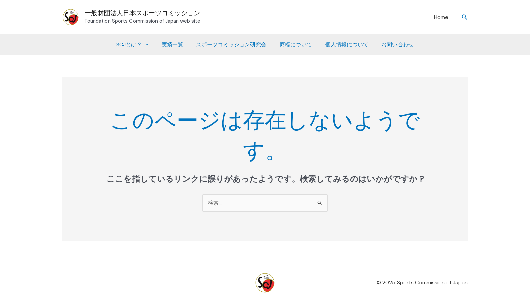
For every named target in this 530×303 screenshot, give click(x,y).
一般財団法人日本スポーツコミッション (142, 13)
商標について (295, 44)
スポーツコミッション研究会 (232, 44)
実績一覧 (176, 44)
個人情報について (343, 44)
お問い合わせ (392, 44)
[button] (465, 17)
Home (442, 17)
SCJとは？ (138, 44)
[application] (150, 44)
